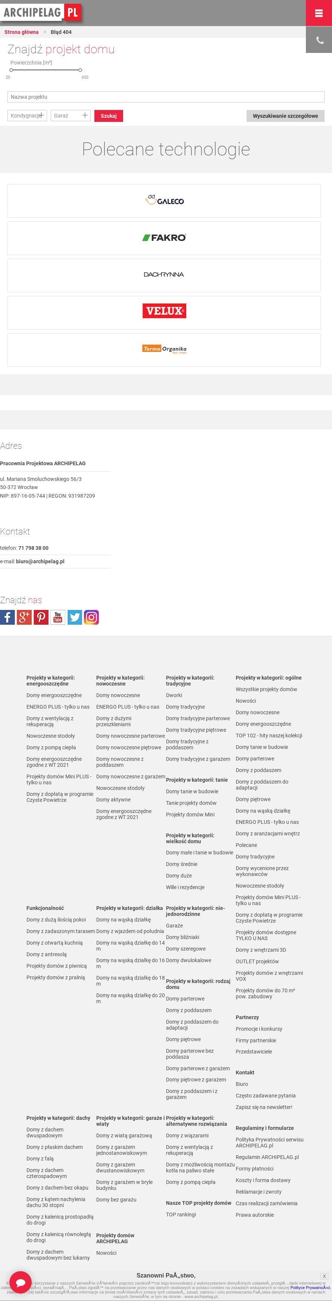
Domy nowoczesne (118, 695)
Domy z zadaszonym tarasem (60, 931)
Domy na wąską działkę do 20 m (130, 998)
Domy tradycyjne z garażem (198, 759)
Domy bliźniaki (182, 937)
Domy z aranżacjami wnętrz (268, 834)
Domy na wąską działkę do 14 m (130, 946)
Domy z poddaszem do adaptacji (192, 1025)
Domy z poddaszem (189, 1010)
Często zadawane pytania (266, 1096)
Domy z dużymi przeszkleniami (113, 721)
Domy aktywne (113, 800)
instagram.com (91, 617)
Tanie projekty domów (191, 803)
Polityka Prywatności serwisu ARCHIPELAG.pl (270, 1143)
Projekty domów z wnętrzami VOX (269, 976)
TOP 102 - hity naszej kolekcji (269, 735)
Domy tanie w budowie (192, 791)
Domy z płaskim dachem (54, 1147)
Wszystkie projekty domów (266, 689)
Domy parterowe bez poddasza (190, 1054)
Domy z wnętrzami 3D (261, 950)
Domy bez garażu (116, 1200)
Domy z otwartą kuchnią (54, 943)
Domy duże (179, 876)
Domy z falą (40, 1159)
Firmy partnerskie (256, 1040)
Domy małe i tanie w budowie (199, 853)
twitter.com (74, 617)
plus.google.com (24, 617)
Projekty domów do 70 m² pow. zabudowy (265, 993)
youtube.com (57, 617)
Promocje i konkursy (259, 1029)
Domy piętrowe (183, 1039)
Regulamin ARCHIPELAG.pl (267, 1157)
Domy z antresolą (46, 954)
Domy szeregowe (186, 949)
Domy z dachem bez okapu (57, 1188)
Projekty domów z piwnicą (56, 966)
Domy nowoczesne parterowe (130, 736)
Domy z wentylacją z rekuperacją (49, 721)
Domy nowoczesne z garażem (130, 776)
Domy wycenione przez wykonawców (262, 871)
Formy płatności (254, 1169)
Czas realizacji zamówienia (267, 1203)
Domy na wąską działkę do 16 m (130, 963)
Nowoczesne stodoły (50, 736)
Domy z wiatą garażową (124, 1135)
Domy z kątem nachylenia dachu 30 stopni (55, 1202)
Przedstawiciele (254, 1052)
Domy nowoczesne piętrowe (128, 747)
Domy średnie (181, 864)
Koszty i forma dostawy (263, 1180)
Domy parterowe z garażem (198, 1068)
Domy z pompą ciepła (51, 747)
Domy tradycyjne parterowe (198, 718)
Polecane (246, 845)
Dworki (174, 695)
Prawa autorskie (255, 1215)
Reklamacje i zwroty (259, 1192)
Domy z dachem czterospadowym (46, 1173)
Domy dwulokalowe (188, 960)
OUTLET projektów (257, 961)
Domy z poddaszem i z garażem (191, 1094)
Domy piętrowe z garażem (196, 1080)
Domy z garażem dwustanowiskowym (120, 1168)
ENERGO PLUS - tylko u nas (58, 707)
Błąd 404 (61, 32)
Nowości (106, 1253)
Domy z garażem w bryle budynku (124, 1185)
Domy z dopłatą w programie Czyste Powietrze (59, 797)
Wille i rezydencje (185, 887)
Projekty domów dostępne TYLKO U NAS (266, 935)
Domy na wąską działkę (123, 920)
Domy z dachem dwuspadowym (44, 1132)
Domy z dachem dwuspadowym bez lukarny (58, 1255)
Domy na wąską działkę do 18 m (130, 981)
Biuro (242, 1084)
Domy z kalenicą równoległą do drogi (58, 1237)
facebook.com (7, 617)
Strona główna (21, 32)
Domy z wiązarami (187, 1135)
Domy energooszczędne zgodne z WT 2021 (54, 762)
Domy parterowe (185, 999)
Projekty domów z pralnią (55, 977)
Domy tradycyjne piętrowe (196, 730)
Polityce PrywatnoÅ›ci (310, 1287)
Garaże (174, 926)
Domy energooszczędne (54, 695)
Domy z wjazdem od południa (130, 931)
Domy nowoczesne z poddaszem (120, 762)
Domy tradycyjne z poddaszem (187, 744)
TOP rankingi (181, 1214)
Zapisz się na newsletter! (264, 1107)
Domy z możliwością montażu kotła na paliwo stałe (200, 1168)
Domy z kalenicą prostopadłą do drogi (60, 1220)
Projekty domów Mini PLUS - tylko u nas (58, 779)
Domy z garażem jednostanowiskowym (121, 1150)
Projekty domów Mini (190, 815)
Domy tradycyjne (185, 707)
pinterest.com (41, 617)
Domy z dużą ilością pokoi (56, 920)
